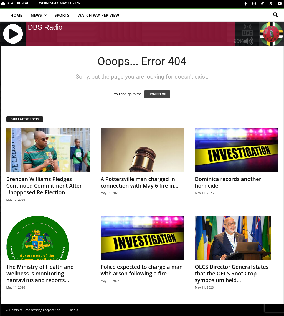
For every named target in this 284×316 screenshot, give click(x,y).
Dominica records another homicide (228, 182)
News (39, 15)
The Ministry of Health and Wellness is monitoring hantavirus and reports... (40, 273)
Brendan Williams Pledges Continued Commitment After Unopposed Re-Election (44, 185)
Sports (62, 15)
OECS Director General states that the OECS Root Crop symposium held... (232, 273)
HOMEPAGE (157, 94)
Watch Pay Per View (98, 15)
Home (16, 15)
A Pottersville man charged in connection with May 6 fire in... (140, 182)
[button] (275, 15)
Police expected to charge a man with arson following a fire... (142, 270)
